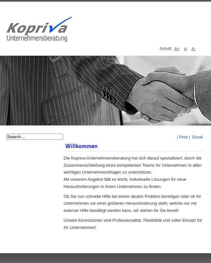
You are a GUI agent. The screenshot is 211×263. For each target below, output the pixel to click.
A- (193, 48)
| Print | (183, 137)
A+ (177, 48)
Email (197, 137)
